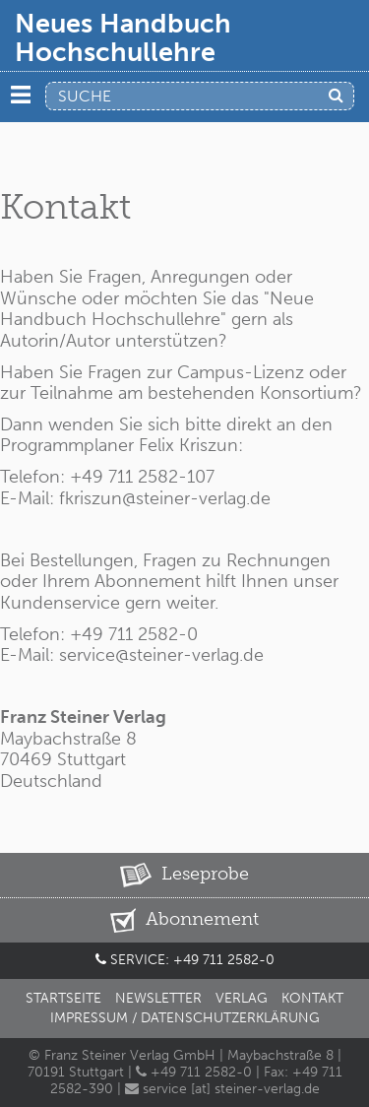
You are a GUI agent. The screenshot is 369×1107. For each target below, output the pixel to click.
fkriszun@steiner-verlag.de (165, 498)
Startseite (63, 998)
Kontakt (312, 998)
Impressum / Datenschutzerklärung (185, 1017)
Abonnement (184, 920)
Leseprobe (184, 875)
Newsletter (158, 998)
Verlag (241, 998)
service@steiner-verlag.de (159, 655)
